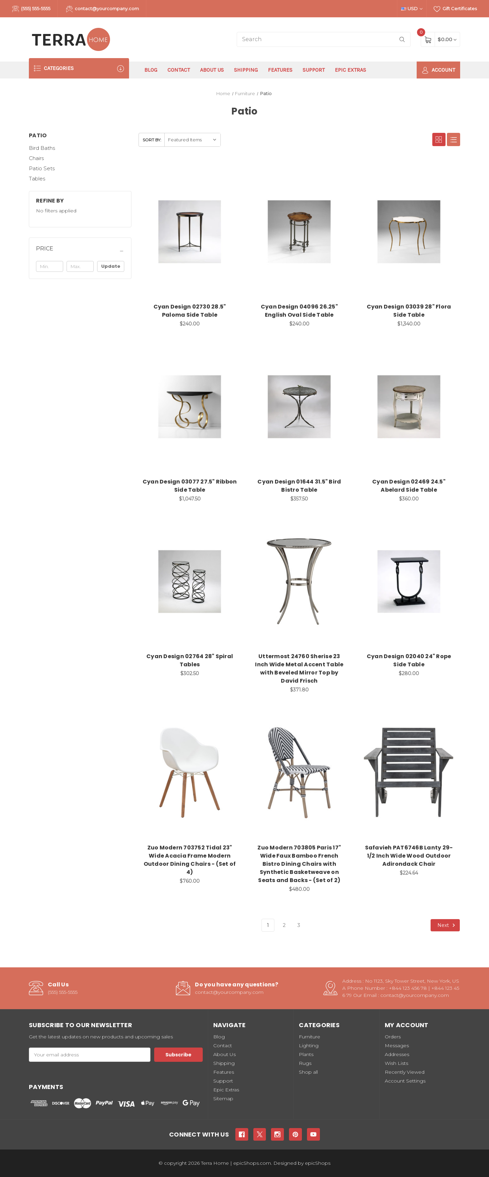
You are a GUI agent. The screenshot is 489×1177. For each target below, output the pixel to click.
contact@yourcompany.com (102, 9)
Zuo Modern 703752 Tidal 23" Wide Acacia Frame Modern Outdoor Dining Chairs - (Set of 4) (190, 860)
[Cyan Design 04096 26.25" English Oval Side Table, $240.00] (299, 231)
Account (438, 70)
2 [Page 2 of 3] (284, 925)
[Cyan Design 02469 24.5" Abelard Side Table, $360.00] (409, 406)
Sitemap (223, 1098)
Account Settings (405, 1081)
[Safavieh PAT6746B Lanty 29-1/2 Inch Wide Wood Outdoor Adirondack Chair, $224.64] (409, 772)
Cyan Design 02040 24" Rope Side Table (409, 660)
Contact (178, 70)
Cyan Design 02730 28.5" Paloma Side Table (189, 311)
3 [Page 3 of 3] (298, 925)
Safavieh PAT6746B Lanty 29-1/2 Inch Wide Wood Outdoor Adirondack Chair (409, 856)
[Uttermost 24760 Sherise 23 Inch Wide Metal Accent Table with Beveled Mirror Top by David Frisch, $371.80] (299, 581)
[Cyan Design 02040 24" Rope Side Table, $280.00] (409, 581)
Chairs (36, 158)
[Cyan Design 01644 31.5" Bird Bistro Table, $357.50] (299, 406)
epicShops (317, 1163)
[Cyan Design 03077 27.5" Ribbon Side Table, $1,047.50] (190, 406)
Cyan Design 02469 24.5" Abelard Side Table (409, 486)
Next (447, 925)
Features (280, 70)
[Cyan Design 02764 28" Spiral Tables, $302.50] (190, 581)
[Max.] (80, 266)
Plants (306, 1054)
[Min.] (49, 266)
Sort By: (152, 139)
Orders (393, 1037)
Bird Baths (42, 148)
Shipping (246, 70)
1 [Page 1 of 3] (268, 925)
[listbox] (192, 139)
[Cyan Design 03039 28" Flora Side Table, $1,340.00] (409, 231)
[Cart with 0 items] (447, 39)
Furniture (309, 1037)
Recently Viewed (404, 1072)
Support (314, 70)
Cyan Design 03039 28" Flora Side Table (409, 311)
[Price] (80, 251)
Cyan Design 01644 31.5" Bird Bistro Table (299, 486)
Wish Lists (396, 1063)
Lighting (309, 1045)
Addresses (397, 1054)
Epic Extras (350, 70)
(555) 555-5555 (31, 9)
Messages (397, 1045)
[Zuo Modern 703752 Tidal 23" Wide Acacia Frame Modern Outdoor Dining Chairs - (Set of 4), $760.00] (190, 772)
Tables (37, 178)
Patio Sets (42, 168)
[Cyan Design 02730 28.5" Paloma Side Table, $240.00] (190, 231)
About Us (212, 70)
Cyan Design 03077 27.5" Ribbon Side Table (190, 486)
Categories (79, 68)
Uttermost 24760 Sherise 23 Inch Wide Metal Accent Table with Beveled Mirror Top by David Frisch (299, 668)
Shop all (308, 1072)
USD (411, 8)
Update (110, 266)
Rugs (305, 1063)
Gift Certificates (455, 9)
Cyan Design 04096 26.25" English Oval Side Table (299, 311)
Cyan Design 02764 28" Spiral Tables (189, 660)
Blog (150, 70)
